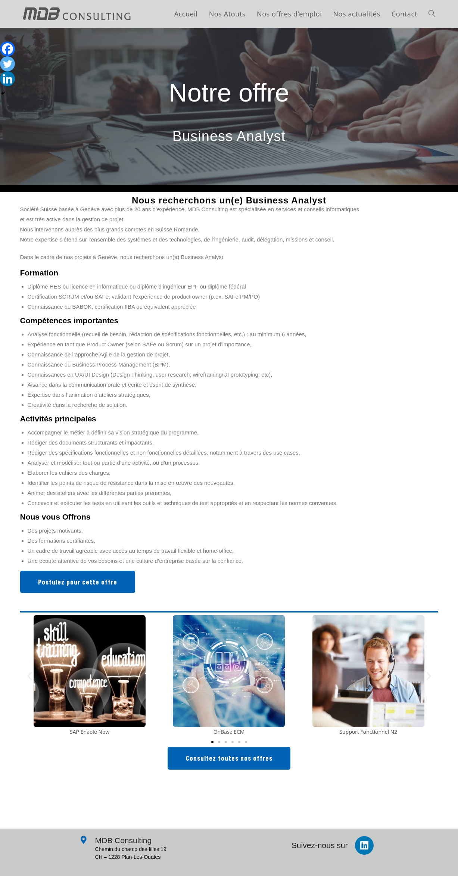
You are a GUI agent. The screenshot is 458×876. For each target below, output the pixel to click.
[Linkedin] (7, 78)
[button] (29, 676)
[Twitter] (7, 63)
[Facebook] (7, 48)
